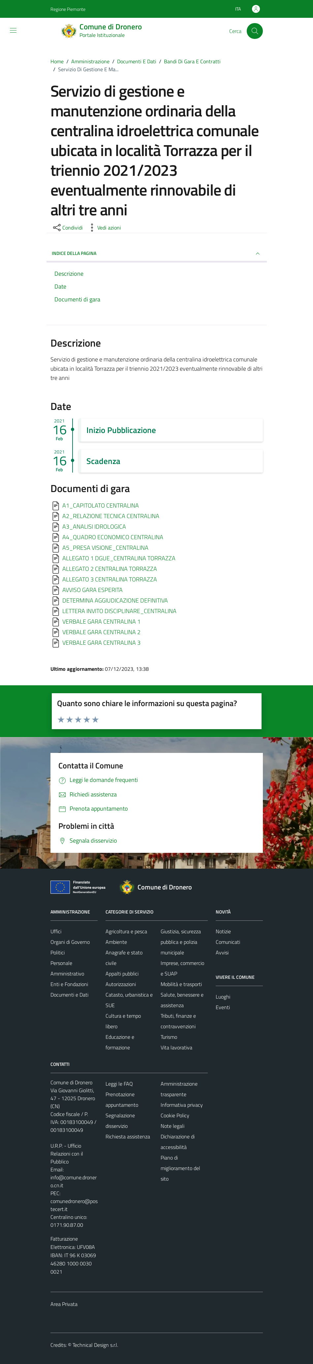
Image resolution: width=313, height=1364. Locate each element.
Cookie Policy (175, 1115)
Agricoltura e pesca (126, 931)
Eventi (223, 1007)
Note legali (172, 1126)
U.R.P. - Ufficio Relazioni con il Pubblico (66, 1153)
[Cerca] (255, 31)
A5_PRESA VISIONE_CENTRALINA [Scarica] (105, 547)
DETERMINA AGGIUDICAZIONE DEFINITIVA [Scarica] (115, 600)
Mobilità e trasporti (181, 984)
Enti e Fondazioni (69, 984)
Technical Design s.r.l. (95, 1345)
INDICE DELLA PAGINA (157, 254)
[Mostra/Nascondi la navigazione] (13, 30)
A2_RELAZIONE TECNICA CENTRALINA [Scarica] (110, 515)
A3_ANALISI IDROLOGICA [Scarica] (94, 526)
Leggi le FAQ (119, 1084)
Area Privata (64, 1304)
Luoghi (223, 997)
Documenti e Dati (69, 995)
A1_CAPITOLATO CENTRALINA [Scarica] (100, 505)
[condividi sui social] (67, 227)
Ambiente (116, 942)
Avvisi (222, 952)
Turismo (169, 1037)
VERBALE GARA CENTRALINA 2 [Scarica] (101, 631)
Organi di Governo (70, 942)
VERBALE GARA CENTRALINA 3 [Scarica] (101, 642)
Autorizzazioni (121, 984)
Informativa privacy (182, 1105)
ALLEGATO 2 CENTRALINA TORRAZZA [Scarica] (109, 568)
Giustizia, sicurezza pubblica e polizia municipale (181, 941)
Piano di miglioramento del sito (180, 1168)
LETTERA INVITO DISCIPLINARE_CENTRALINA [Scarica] (119, 610)
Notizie (223, 931)
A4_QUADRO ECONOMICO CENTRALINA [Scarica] (112, 536)
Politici (57, 952)
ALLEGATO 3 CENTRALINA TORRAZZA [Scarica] (109, 578)
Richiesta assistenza (128, 1136)
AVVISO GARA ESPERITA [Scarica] (92, 589)
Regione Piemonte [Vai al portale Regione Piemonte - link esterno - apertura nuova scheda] (67, 9)
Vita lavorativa (176, 1047)
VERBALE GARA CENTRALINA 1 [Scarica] (101, 621)
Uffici (55, 931)
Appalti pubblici (122, 973)
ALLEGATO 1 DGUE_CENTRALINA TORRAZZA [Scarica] (118, 557)
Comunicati (228, 942)
